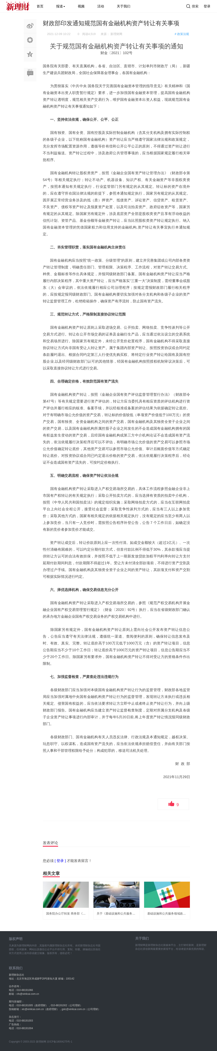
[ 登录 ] (60, 861)
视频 (81, 6)
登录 (207, 6)
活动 (100, 6)
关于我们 (123, 6)
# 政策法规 (182, 34)
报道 (60, 6)
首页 (40, 6)
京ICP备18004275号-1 (59, 1041)
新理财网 (116, 34)
